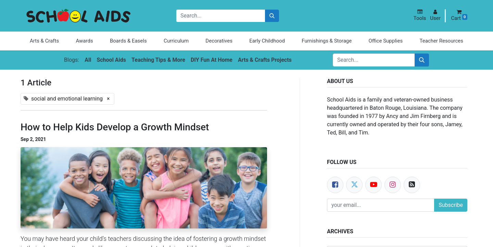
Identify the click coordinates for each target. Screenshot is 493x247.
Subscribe (451, 205)
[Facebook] (335, 185)
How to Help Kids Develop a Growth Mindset (115, 127)
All (88, 60)
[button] (420, 15)
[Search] (272, 16)
